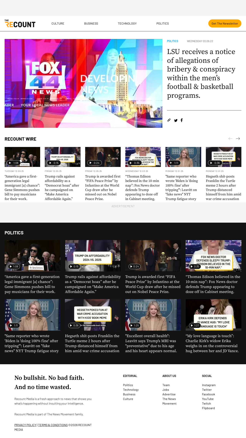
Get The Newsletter (225, 23)
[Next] (230, 139)
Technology (127, 23)
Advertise (169, 394)
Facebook (208, 394)
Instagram (209, 385)
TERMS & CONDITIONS (53, 425)
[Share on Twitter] (176, 121)
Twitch (206, 403)
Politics (162, 23)
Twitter (207, 389)
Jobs (165, 389)
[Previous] (237, 139)
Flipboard (208, 408)
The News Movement (60, 414)
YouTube (208, 399)
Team (166, 385)
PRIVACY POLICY (25, 425)
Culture (58, 23)
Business (91, 23)
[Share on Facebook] (182, 121)
